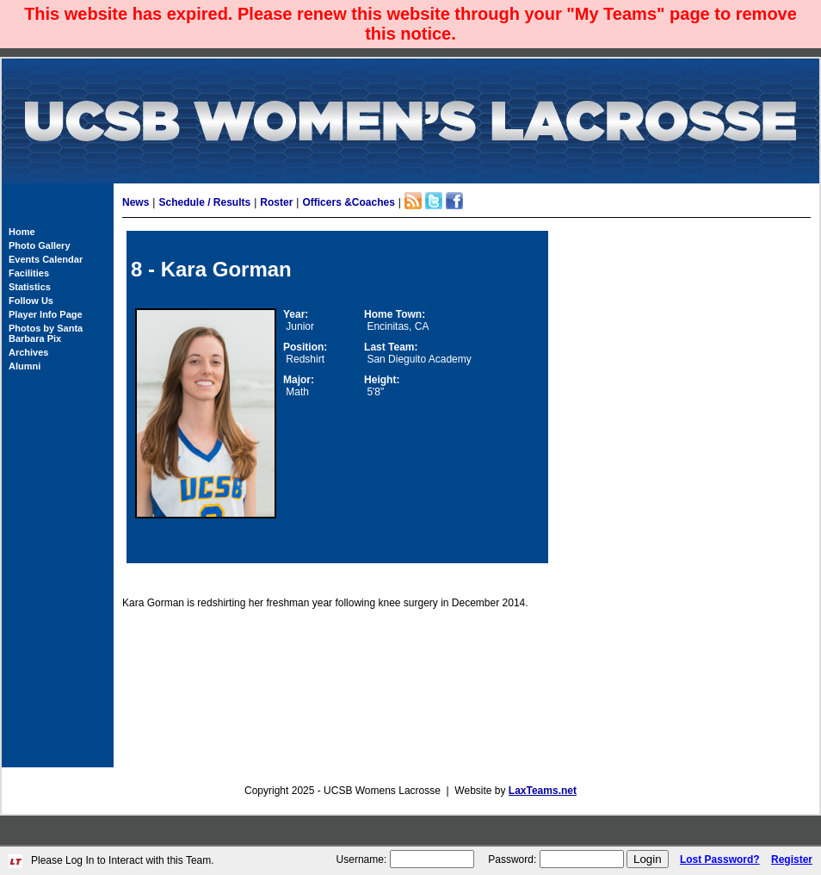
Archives (28, 352)
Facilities (29, 273)
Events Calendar (46, 259)
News (135, 202)
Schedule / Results (204, 202)
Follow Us (31, 300)
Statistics (30, 287)
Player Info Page (46, 314)
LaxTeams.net (543, 791)
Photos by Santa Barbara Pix (46, 333)
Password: (512, 859)
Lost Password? (720, 859)
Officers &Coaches (348, 202)
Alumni (24, 366)
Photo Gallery (40, 245)
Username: (361, 859)
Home (22, 232)
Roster (276, 202)
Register (791, 859)
